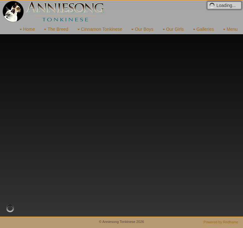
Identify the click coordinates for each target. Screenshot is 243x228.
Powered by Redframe (221, 222)
